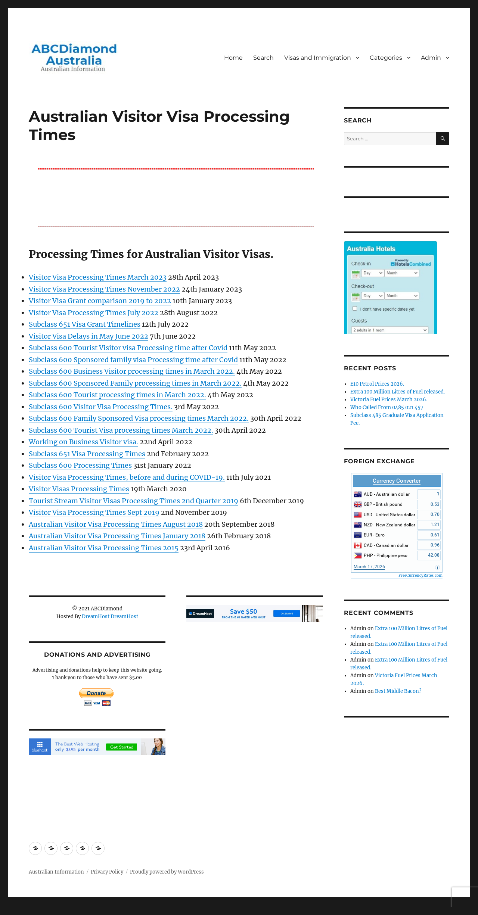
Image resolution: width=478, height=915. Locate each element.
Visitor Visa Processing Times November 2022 (104, 289)
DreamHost (95, 616)
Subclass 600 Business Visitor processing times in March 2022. (132, 371)
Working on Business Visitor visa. (83, 442)
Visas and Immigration (317, 57)
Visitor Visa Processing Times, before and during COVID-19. (127, 477)
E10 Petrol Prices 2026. (377, 384)
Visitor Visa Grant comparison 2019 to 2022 (100, 300)
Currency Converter (396, 480)
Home (233, 57)
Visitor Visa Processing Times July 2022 (93, 312)
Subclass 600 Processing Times (80, 465)
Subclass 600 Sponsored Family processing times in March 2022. (135, 383)
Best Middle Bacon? (398, 691)
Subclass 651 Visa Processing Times (87, 453)
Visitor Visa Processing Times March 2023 (98, 277)
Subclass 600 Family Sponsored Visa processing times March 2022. (139, 418)
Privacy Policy (107, 872)
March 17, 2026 (369, 566)
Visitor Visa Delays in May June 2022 (88, 336)
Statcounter (17, 910)
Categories (386, 57)
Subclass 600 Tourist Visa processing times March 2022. (121, 430)
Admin (431, 57)
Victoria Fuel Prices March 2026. (388, 399)
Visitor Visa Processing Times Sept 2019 (94, 512)
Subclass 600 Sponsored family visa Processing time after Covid (133, 359)
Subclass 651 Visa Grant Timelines (84, 324)
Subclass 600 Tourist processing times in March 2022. (117, 394)
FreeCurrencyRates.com (420, 575)
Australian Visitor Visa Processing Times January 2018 (117, 536)
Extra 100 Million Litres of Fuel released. (397, 392)
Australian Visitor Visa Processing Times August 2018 (116, 524)
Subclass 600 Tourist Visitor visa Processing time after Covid (128, 347)
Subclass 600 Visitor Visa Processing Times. (101, 406)
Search (263, 57)
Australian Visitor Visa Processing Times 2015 (104, 548)
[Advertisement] (177, 197)
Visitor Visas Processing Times (79, 489)
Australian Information (56, 872)
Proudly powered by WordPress (167, 872)
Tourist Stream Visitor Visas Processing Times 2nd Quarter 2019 (133, 501)
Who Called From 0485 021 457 (386, 407)
